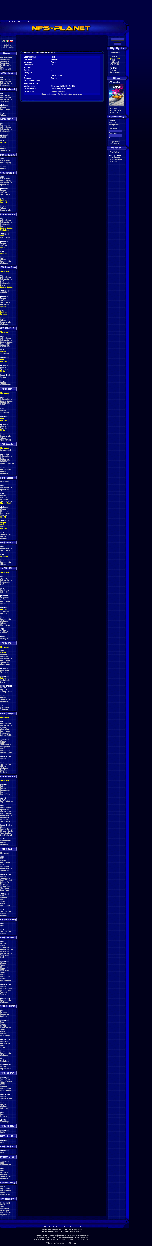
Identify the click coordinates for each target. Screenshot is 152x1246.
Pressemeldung (6, 949)
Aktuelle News (6, 57)
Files (2, 236)
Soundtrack (5, 109)
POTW (2, 1205)
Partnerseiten (6, 1191)
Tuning (3, 377)
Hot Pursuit (114, 62)
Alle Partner (115, 152)
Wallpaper (4, 263)
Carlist (3, 861)
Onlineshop (5, 1203)
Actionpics (4, 1108)
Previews (4, 1173)
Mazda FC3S (5, 344)
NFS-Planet (78, 1229)
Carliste (3, 1016)
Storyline (4, 578)
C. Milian (3, 633)
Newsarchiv (5, 59)
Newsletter (4, 63)
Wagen (3, 107)
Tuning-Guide (6, 692)
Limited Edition (6, 228)
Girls (2, 865)
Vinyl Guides (5, 833)
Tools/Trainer (5, 745)
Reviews (3, 200)
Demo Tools (5, 906)
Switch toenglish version (7, 46)
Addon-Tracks (6, 1081)
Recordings (5, 664)
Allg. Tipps (4, 888)
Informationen (6, 808)
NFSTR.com (115, 158)
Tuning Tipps (5, 886)
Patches (3, 293)
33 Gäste (112, 123)
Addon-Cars (5, 1043)
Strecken (4, 369)
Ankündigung (5, 81)
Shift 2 (112, 60)
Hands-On (4, 202)
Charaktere (4, 867)
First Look (4, 499)
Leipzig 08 (4, 639)
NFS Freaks (115, 162)
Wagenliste (4, 598)
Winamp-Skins (6, 753)
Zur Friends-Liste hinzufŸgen (70, 94)
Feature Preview (7, 464)
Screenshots (5, 151)
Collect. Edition (6, 735)
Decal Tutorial (6, 835)
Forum (3, 67)
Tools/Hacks (5, 611)
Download (4, 1041)
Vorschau (4, 655)
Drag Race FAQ (6, 988)
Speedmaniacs (116, 160)
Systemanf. (5, 85)
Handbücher (5, 238)
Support (3, 690)
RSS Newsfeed (6, 65)
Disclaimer (4, 1209)
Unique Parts (5, 882)
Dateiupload (5, 1195)
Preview (3, 143)
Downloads (5, 800)
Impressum (5, 1215)
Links (2, 1193)
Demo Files (5, 751)
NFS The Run (115, 58)
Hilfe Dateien (5, 981)
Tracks (3, 1024)
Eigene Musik (6, 503)
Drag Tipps (4, 890)
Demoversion (5, 1028)
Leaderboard (5, 450)
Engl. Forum (5, 1189)
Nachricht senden (48, 94)
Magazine (4, 884)
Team (2, 1207)
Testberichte (5, 354)
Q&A (2, 281)
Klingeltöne (5, 625)
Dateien (3, 788)
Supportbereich (6, 802)
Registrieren (115, 142)
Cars (2, 896)
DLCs (2, 247)
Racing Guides (6, 829)
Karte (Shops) (6, 880)
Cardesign (4, 1122)
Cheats (3, 306)
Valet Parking (5, 440)
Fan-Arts (3, 770)
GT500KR (4, 600)
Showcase (4, 482)
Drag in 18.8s (5, 990)
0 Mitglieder (114, 125)
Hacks (2, 904)
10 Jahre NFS (5, 69)
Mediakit (3, 772)
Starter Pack (5, 462)
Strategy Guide (6, 831)
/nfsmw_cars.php (58, 91)
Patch (2, 743)
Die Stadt (4, 819)
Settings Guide (6, 501)
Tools (2, 902)
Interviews (4, 1014)
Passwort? (114, 144)
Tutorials (3, 994)
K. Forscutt (5, 707)
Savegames (5, 747)
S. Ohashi (4, 709)
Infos (2, 859)
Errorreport (5, 1211)
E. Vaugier (4, 727)
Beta (2, 458)
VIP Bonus (4, 304)
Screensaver (5, 1165)
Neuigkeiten (5, 79)
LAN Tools (4, 971)
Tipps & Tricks (6, 1098)
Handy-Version (6, 814)
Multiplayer (5, 230)
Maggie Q (4, 631)
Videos (3, 115)
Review (3, 352)
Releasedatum (6, 83)
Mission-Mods (6, 1091)
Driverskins (5, 1036)
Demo (2, 226)
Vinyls (2, 965)
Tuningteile (5, 947)
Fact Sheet (4, 951)
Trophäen (4, 192)
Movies (3, 913)
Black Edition (5, 812)
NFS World (114, 64)
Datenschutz (5, 1213)
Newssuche (5, 61)
